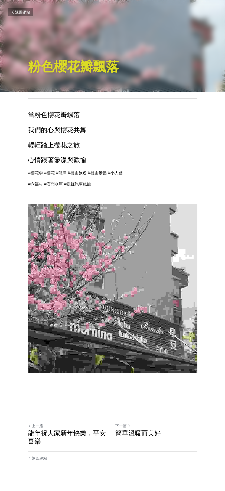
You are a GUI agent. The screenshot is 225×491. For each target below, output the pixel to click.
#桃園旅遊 (77, 173)
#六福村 (35, 184)
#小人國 (115, 173)
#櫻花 (49, 173)
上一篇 (35, 425)
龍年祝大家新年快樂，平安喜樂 (67, 437)
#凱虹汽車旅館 (77, 184)
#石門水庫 (53, 184)
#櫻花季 (35, 173)
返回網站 (20, 12)
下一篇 (123, 425)
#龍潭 (61, 173)
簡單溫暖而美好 (138, 433)
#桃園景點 (97, 173)
